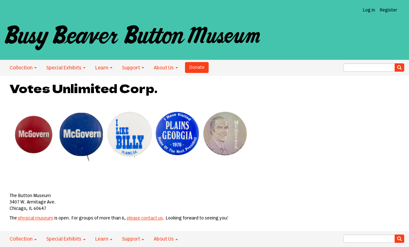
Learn (103, 67)
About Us (166, 67)
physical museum (35, 218)
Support (133, 67)
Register (388, 10)
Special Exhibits (66, 67)
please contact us (145, 218)
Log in (369, 10)
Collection (23, 67)
